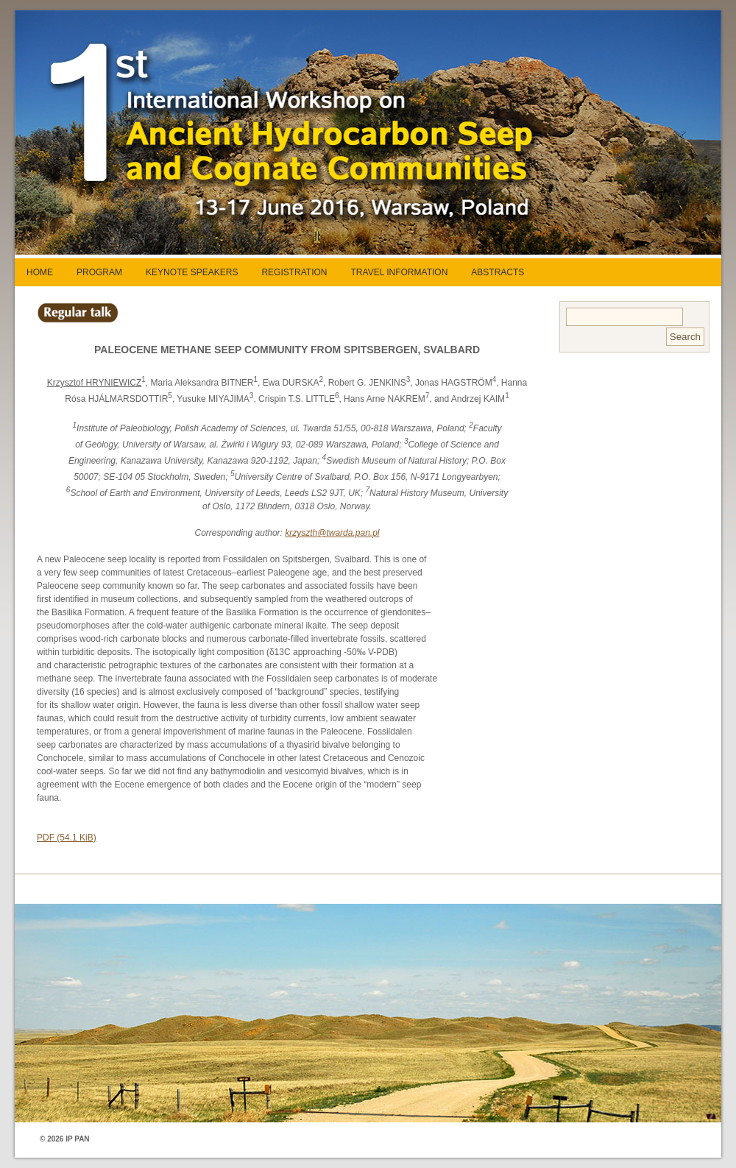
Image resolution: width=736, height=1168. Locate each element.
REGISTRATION (294, 272)
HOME (39, 272)
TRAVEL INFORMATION (399, 272)
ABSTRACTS (497, 272)
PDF (66, 837)
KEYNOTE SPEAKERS (192, 272)
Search (685, 336)
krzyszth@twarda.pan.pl (332, 533)
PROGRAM (99, 272)
